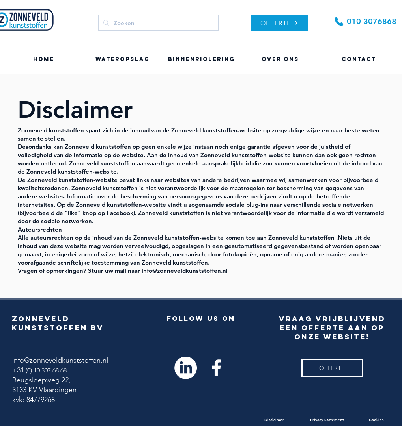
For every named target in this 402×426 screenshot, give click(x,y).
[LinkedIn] (185, 368)
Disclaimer (287, 419)
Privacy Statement (339, 419)
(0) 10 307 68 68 (45, 370)
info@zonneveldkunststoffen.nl (60, 360)
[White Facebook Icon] (216, 368)
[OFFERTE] (279, 23)
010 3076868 (371, 21)
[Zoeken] (158, 22)
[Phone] (339, 21)
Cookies (377, 419)
